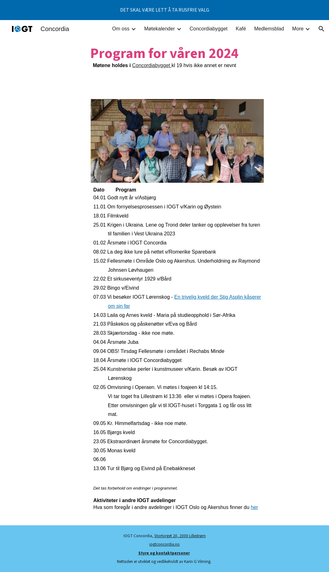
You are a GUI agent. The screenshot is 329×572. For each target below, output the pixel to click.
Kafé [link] (241, 28)
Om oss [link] (121, 28)
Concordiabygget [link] (209, 28)
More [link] (298, 28)
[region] (164, 10)
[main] (164, 57)
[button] (321, 28)
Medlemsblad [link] (269, 28)
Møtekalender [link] (159, 28)
